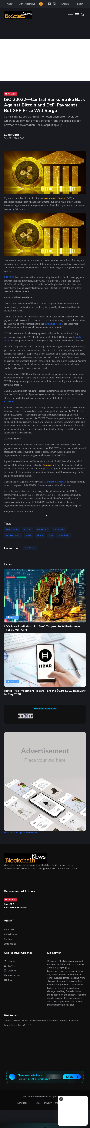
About (10, 4)
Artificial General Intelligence (43, 1020)
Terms (37, 1103)
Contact (8, 939)
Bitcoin (63, 1020)
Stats (70, 1103)
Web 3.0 (27, 1025)
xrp (51, 535)
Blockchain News (39, 1096)
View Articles (30, 548)
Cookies (59, 1103)
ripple (40, 535)
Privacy (48, 1103)
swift (28, 535)
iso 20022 (42, 529)
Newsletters (12, 975)
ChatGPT (9, 904)
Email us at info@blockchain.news (21, 832)
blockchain (12, 529)
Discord (10, 970)
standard (64, 535)
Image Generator (12, 1025)
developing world (52, 324)
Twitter (9, 966)
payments (59, 529)
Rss (8, 980)
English (65, 4)
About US (9, 929)
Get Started (72, 1077)
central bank (13, 535)
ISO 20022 (9, 277)
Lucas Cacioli (12, 135)
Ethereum (74, 1020)
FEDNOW (9, 401)
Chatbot (10, 899)
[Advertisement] (45, 60)
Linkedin (10, 961)
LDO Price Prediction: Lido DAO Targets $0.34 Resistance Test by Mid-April (42, 628)
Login (80, 4)
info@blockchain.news (39, 1079)
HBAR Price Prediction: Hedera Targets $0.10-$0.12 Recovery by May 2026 (45, 692)
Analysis (10, 94)
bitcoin (27, 529)
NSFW (25, 1020)
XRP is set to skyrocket (55, 481)
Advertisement (27, 4)
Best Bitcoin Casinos (15, 907)
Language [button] (22, 1103)
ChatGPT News (12, 1020)
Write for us (10, 944)
